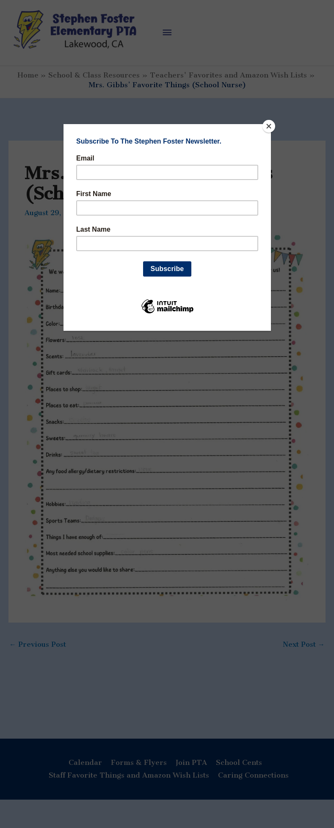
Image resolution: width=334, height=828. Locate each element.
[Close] (268, 126)
